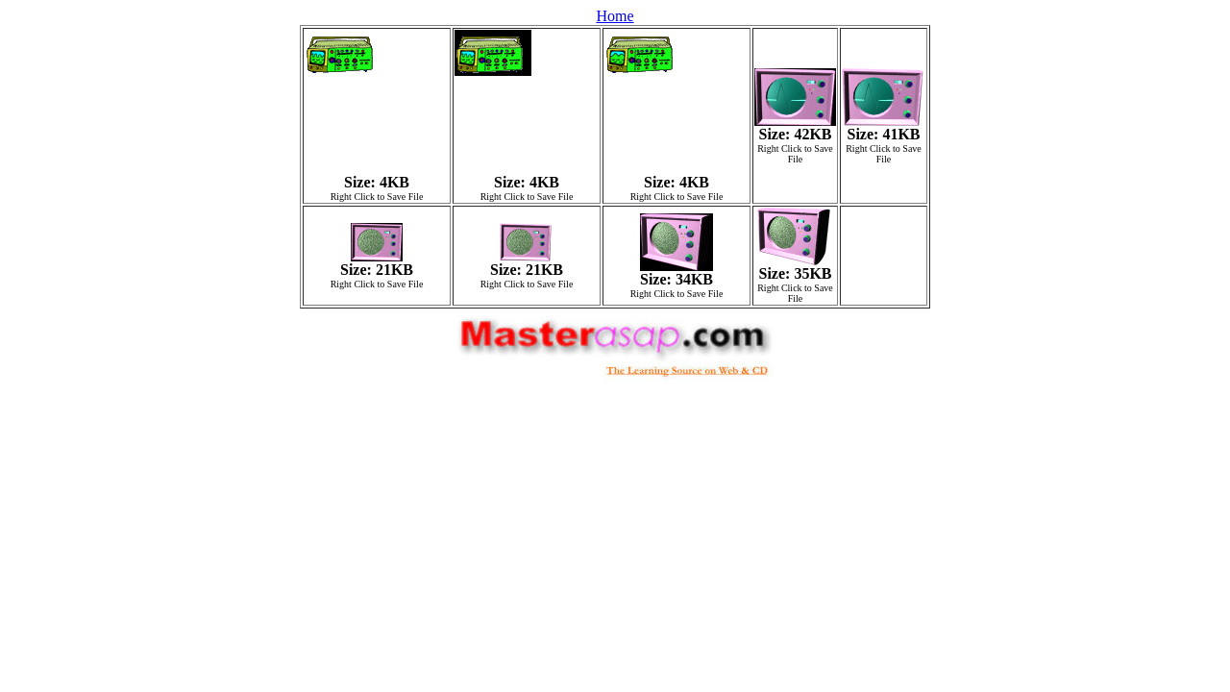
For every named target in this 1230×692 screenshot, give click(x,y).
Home (614, 16)
